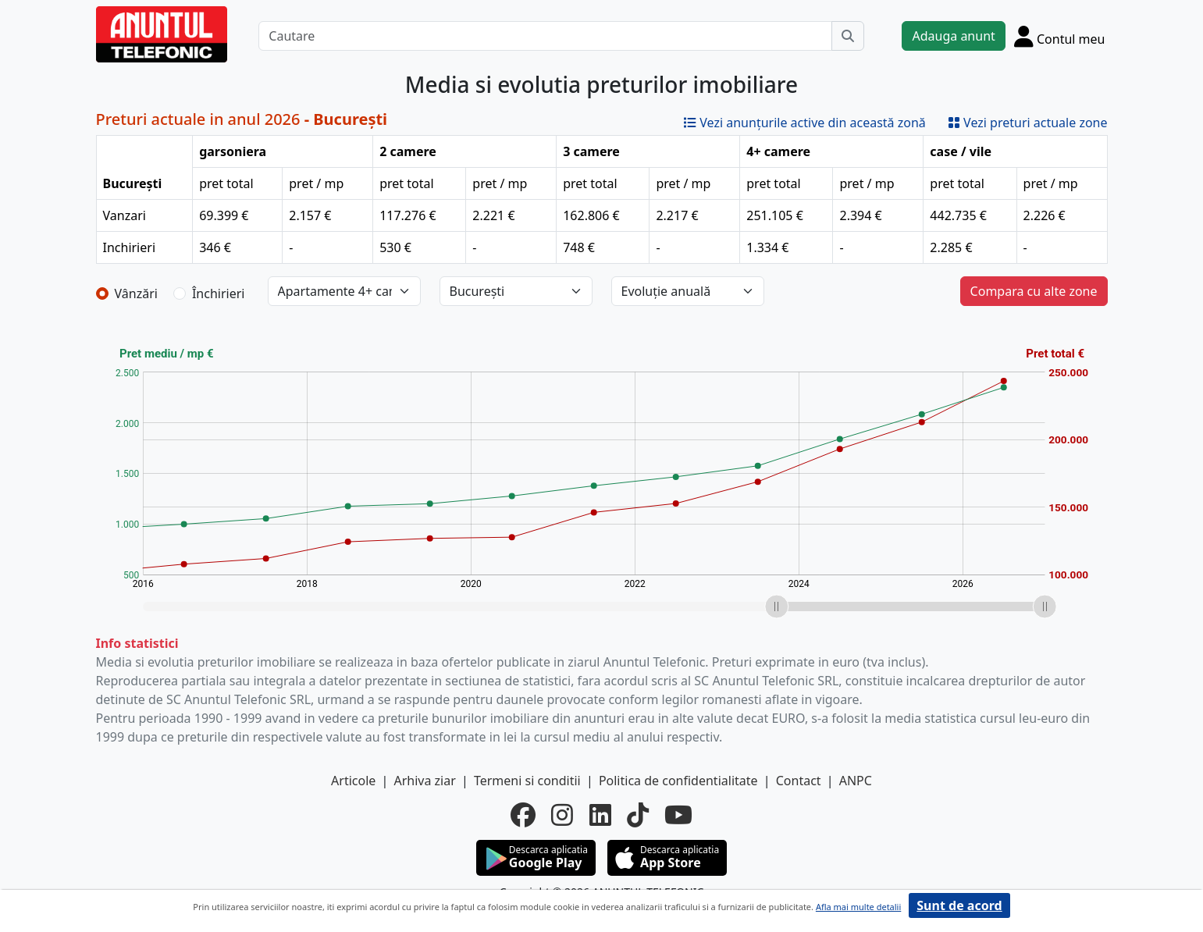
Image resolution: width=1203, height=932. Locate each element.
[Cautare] (545, 36)
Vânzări (136, 293)
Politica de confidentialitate (678, 780)
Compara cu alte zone (1034, 291)
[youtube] (678, 815)
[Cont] (1059, 36)
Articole (353, 780)
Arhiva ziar (424, 780)
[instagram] (562, 815)
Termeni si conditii (527, 780)
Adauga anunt (953, 35)
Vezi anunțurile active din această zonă (805, 122)
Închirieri (218, 293)
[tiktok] (638, 815)
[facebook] (523, 815)
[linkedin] (600, 815)
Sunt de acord (959, 905)
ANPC (855, 780)
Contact (798, 780)
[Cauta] (847, 36)
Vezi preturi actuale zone (1028, 122)
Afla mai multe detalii (858, 906)
